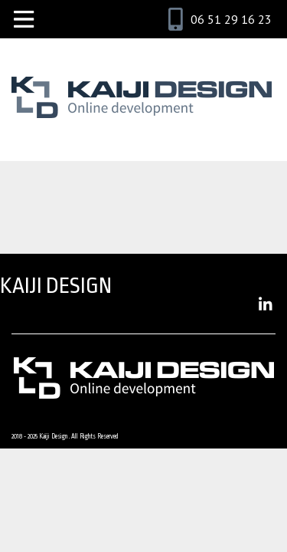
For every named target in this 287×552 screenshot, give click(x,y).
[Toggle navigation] (24, 19)
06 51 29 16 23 (231, 19)
